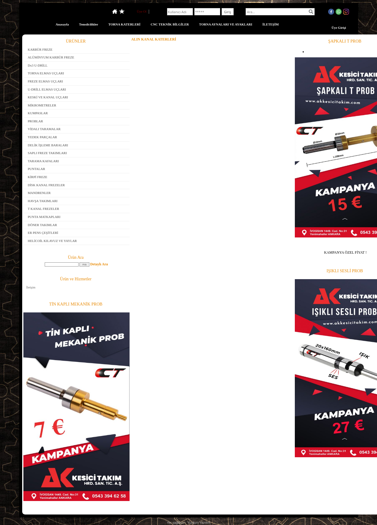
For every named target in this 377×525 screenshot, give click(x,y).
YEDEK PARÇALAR (42, 137)
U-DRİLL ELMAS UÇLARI (47, 89)
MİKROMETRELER (42, 105)
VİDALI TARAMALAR (44, 129)
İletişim (31, 287)
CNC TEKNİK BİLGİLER (170, 24)
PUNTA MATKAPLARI (44, 217)
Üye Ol (141, 11)
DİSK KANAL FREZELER (46, 185)
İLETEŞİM (270, 24)
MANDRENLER (39, 193)
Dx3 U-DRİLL (38, 65)
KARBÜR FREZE (40, 49)
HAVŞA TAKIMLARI (43, 201)
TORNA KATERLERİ (124, 24)
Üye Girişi (339, 27)
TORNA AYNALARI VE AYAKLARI (225, 24)
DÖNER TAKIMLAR (42, 225)
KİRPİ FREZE (37, 177)
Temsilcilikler (88, 24)
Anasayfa (62, 24)
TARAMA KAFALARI (43, 161)
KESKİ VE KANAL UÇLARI (48, 97)
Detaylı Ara (99, 264)
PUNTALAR (36, 169)
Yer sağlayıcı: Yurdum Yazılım (188, 522)
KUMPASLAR (38, 113)
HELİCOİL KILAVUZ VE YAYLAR (52, 241)
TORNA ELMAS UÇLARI (46, 73)
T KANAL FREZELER (43, 208)
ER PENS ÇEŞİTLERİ (43, 232)
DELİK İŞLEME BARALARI (48, 145)
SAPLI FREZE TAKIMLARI (47, 153)
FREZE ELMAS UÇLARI (45, 81)
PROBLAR (35, 121)
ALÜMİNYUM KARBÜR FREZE (51, 57)
